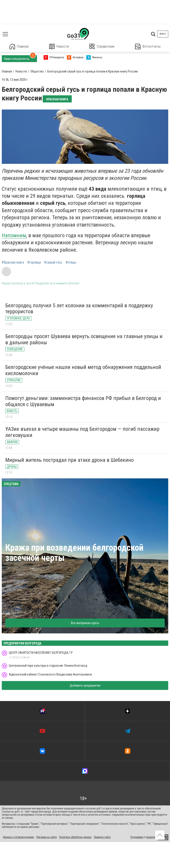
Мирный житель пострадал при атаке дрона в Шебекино (69, 460)
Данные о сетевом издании (18, 837)
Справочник (101, 46)
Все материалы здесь (85, 623)
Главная (19, 46)
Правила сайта (102, 837)
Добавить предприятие (85, 685)
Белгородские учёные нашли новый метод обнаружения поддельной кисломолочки (83, 370)
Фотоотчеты (147, 46)
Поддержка (136, 837)
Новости (59, 46)
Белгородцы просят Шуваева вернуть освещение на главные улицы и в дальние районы (83, 339)
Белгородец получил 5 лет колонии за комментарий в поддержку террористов (79, 308)
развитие (151, 837)
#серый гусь (53, 262)
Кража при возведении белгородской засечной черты (74, 552)
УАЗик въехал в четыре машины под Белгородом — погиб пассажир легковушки (82, 432)
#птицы (71, 262)
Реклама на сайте (46, 837)
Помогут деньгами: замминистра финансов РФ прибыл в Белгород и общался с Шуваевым (83, 401)
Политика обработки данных (75, 837)
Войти (163, 33)
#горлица (34, 262)
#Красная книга (13, 262)
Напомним (14, 235)
